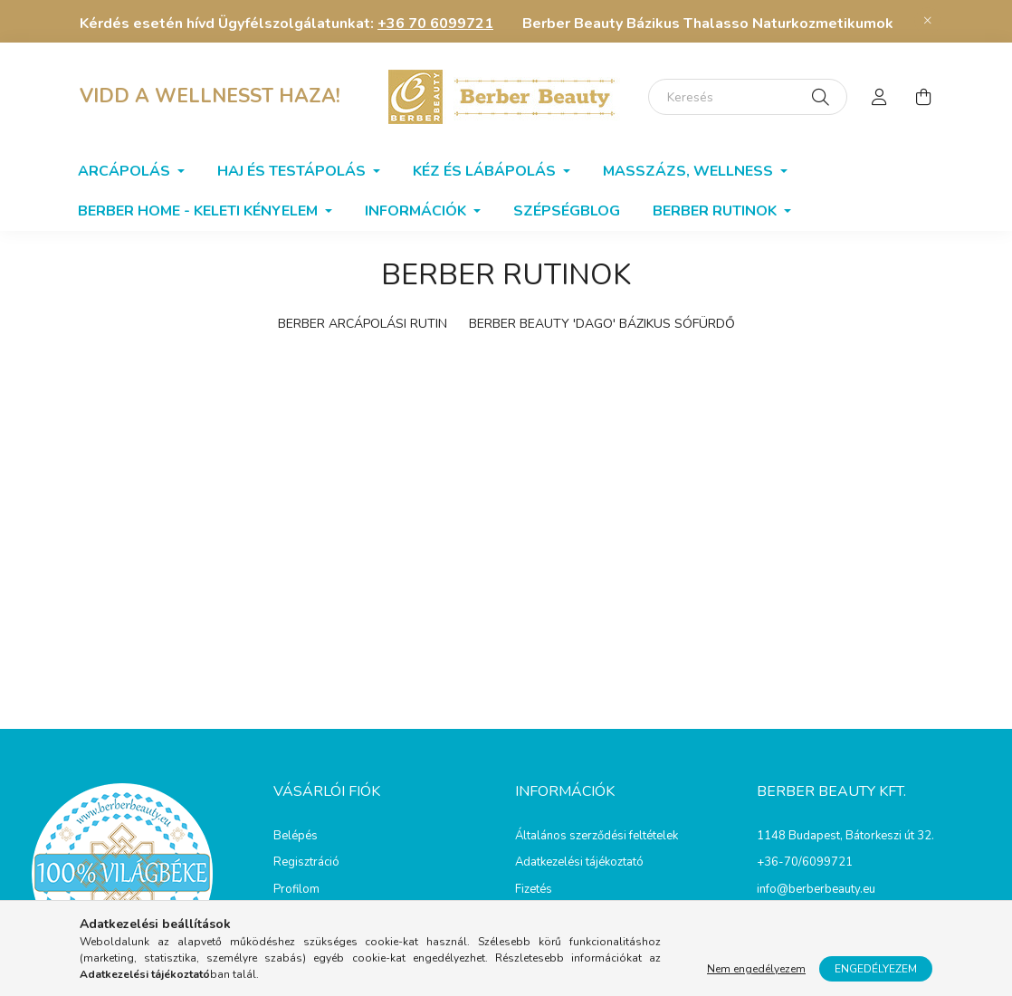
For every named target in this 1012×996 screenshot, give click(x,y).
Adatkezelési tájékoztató (579, 863)
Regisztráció (306, 863)
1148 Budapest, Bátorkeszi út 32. (845, 836)
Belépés (295, 836)
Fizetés (533, 890)
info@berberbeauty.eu (816, 889)
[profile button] (880, 97)
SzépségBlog (566, 211)
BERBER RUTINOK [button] (716, 211)
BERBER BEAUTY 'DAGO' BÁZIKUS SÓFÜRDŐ (602, 323)
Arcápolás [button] (126, 171)
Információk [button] (417, 211)
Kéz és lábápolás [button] (486, 171)
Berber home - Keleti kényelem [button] (199, 211)
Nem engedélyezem (756, 969)
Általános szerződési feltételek (596, 836)
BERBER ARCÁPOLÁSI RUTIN (362, 323)
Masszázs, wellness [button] (690, 171)
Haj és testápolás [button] (293, 171)
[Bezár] (927, 20)
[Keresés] (747, 97)
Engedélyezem (876, 969)
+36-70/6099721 (805, 862)
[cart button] (923, 97)
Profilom (296, 890)
